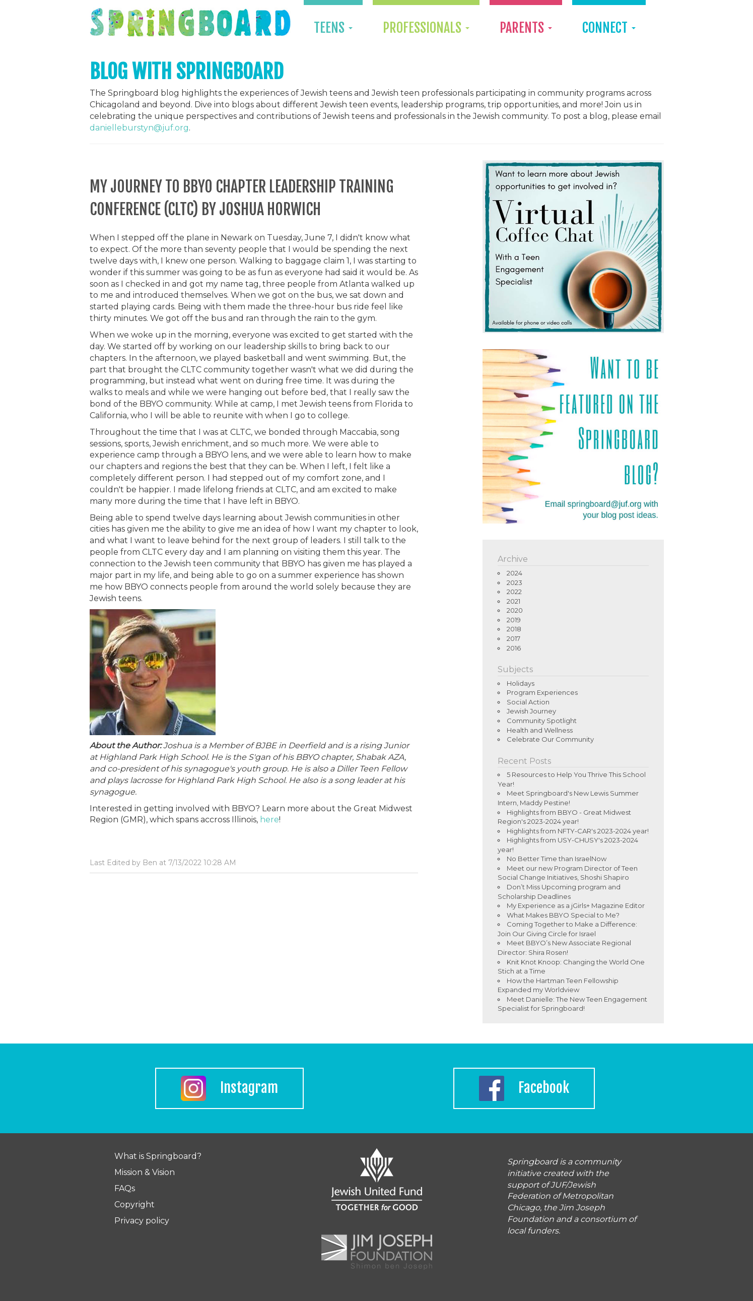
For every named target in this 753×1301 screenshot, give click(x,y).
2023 (514, 582)
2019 (514, 620)
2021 (513, 601)
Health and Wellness (540, 730)
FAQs (124, 1188)
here (269, 819)
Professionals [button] (426, 28)
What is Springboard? (157, 1156)
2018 (514, 629)
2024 (514, 573)
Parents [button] (526, 28)
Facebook (524, 1088)
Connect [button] (609, 28)
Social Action (528, 702)
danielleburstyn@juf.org (139, 128)
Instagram (229, 1088)
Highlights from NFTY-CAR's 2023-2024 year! (578, 831)
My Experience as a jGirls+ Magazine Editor (576, 905)
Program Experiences (542, 692)
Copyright (134, 1204)
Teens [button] (333, 28)
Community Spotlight (542, 721)
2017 (513, 638)
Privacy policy (141, 1220)
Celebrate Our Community (550, 739)
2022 (514, 592)
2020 (515, 610)
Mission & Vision (144, 1172)
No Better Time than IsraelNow (556, 859)
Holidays (520, 683)
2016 (514, 648)
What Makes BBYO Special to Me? (563, 915)
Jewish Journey (531, 711)
